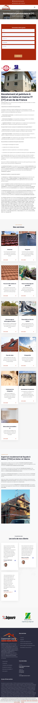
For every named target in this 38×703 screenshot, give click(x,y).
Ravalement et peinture (7, 667)
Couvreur (22, 637)
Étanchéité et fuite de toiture (25, 647)
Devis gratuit (4, 671)
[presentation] (9, 51)
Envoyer (18, 56)
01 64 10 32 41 (15, 3)
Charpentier (4, 663)
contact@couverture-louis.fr (24, 675)
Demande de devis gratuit (19, 1)
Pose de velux (5, 661)
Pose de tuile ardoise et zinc (25, 641)
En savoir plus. (23, 700)
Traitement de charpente (7, 665)
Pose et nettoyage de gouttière (26, 643)
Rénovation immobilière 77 (7, 669)
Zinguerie (22, 639)
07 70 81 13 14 (22, 3)
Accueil (13, 16)
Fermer (22, 702)
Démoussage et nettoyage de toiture (27, 645)
